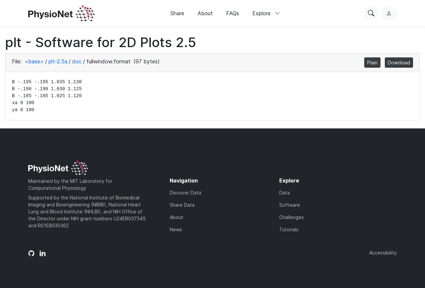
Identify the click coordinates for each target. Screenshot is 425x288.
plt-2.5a (57, 61)
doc (77, 61)
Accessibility (383, 252)
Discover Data (185, 192)
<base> (34, 61)
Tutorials (288, 229)
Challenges (291, 217)
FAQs (232, 13)
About (205, 13)
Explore (266, 13)
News (176, 229)
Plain (372, 62)
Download (399, 62)
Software (289, 205)
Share (177, 13)
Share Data (182, 205)
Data (284, 192)
